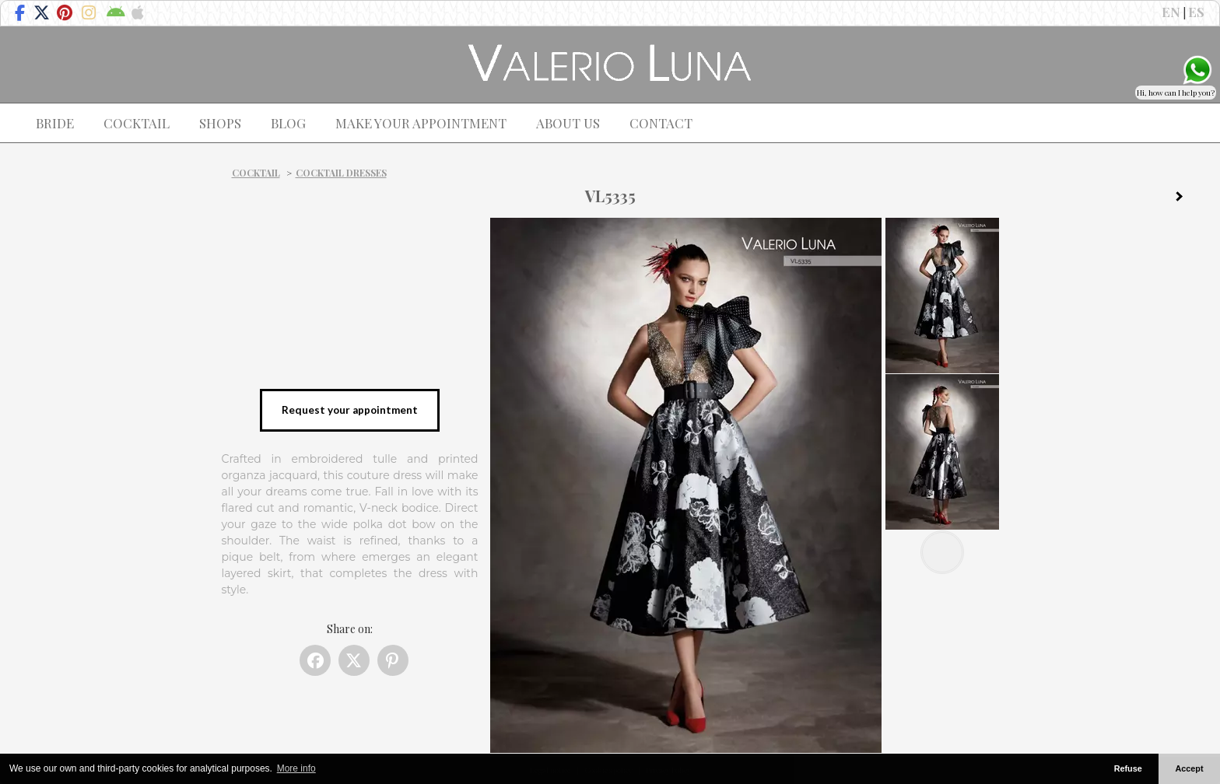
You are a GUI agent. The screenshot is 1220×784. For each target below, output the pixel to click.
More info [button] (296, 768)
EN (1171, 11)
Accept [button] (1190, 768)
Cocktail (256, 172)
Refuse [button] (1128, 768)
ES (1196, 11)
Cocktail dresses (341, 172)
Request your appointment (350, 410)
